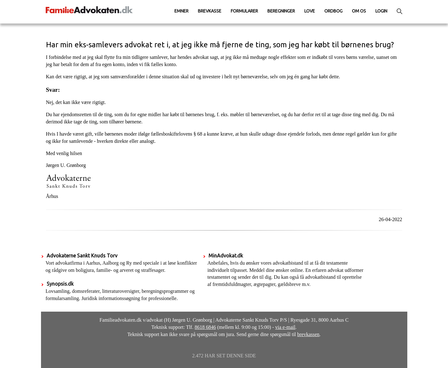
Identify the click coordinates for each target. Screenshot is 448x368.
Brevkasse (209, 10)
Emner (181, 10)
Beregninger (281, 10)
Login (381, 10)
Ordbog (333, 10)
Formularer (244, 10)
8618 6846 (205, 327)
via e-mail (285, 327)
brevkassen (308, 334)
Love (309, 10)
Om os (359, 10)
